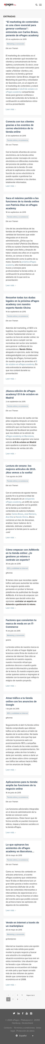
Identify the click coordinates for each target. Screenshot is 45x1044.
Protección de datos (25, 1031)
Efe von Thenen (12, 48)
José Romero (30, 514)
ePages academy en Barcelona (20, 436)
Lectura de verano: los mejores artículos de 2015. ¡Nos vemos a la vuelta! (21, 469)
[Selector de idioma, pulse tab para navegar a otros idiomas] (23, 1035)
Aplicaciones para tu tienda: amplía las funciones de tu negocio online (22, 785)
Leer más (11, 109)
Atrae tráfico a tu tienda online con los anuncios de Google (21, 701)
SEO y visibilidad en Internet (17, 568)
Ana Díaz (10, 517)
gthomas (9, 573)
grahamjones (11, 939)
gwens (8, 640)
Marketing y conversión (15, 44)
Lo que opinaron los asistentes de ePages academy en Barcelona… (20, 848)
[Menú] (40, 5)
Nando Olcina (22, 517)
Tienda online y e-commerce (17, 140)
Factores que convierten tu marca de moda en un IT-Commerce (21, 623)
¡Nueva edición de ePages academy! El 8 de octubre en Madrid (22, 394)
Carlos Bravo (17, 514)
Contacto (8, 1028)
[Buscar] (35, 4)
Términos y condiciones (24, 1028)
